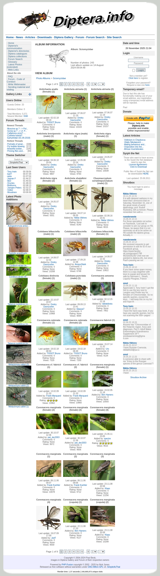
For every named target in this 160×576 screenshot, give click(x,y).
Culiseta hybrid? (14, 135)
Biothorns (11, 185)
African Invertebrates (133, 149)
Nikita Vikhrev (80, 218)
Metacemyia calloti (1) (19, 406)
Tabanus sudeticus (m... (19, 304)
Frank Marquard (53, 396)
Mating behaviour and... (135, 144)
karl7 (9, 174)
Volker (10, 190)
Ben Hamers (107, 395)
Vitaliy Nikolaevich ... (133, 142)
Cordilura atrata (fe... (18, 265)
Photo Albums (43, 78)
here (147, 85)
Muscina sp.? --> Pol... (17, 129)
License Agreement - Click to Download (138, 165)
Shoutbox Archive (138, 377)
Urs (107, 349)
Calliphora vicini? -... (16, 133)
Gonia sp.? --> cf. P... (17, 131)
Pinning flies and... (15, 151)
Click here (133, 78)
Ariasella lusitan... (15, 149)
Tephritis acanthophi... (19, 253)
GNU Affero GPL (95, 567)
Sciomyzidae (59, 78)
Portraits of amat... (15, 144)
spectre (107, 438)
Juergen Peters (14, 188)
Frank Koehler (53, 485)
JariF (53, 538)
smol (125, 283)
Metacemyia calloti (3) (19, 364)
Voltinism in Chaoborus (134, 140)
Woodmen (12, 192)
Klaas (107, 488)
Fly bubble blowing (16, 146)
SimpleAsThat (113, 567)
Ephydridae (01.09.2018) (18, 138)
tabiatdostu (107, 304)
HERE (146, 174)
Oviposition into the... (134, 147)
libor (9, 181)
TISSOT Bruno (53, 122)
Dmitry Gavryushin (77, 119)
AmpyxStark (80, 264)
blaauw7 (80, 309)
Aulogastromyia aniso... (19, 226)
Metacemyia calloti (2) (19, 385)
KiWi (26, 116)
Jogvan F (11, 178)
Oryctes (10, 183)
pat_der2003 (53, 437)
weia (9, 176)
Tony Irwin (12, 172)
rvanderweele (129, 217)
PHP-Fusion (67, 564)
